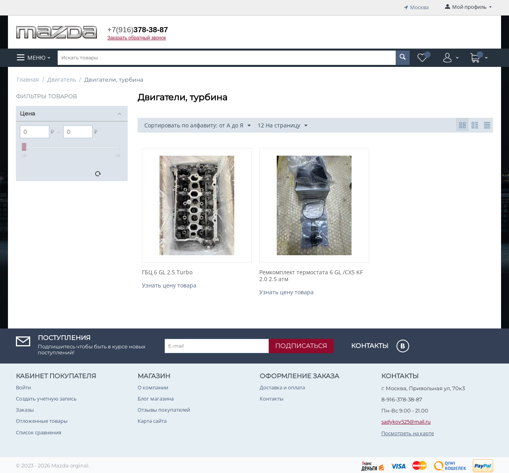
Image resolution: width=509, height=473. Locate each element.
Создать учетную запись (46, 397)
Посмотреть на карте (407, 431)
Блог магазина (156, 397)
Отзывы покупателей (164, 408)
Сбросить (112, 172)
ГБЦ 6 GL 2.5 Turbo (167, 271)
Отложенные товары (42, 419)
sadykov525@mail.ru (406, 420)
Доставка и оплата (282, 385)
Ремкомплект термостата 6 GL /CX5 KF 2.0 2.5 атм (311, 274)
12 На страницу (282, 124)
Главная (28, 78)
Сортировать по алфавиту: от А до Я (197, 124)
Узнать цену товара (169, 283)
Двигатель (61, 78)
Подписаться (301, 344)
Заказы (25, 408)
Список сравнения (38, 430)
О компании (153, 385)
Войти (23, 385)
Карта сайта (152, 419)
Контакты (272, 397)
